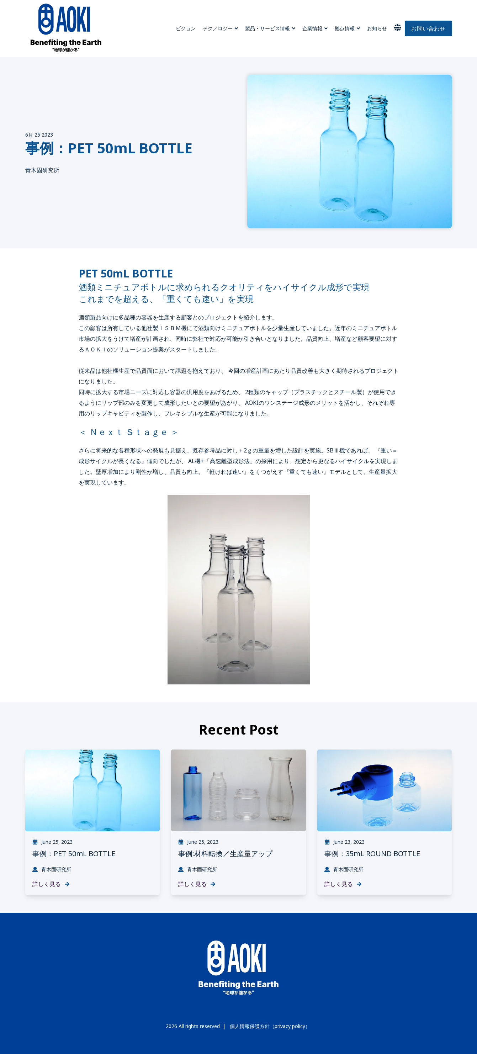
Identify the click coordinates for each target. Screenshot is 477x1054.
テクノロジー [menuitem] (218, 28)
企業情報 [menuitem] (312, 28)
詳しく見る (51, 884)
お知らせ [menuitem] (377, 28)
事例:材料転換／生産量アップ (225, 853)
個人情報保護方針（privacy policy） (270, 1026)
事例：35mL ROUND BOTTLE (372, 853)
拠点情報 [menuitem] (345, 28)
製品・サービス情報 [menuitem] (267, 28)
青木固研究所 (42, 170)
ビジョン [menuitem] (186, 28)
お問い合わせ (428, 28)
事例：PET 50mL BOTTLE (73, 853)
